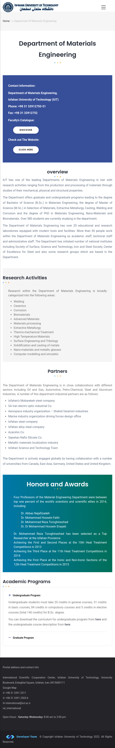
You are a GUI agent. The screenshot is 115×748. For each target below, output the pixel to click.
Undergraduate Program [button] (26, 595)
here (98, 619)
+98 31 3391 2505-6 (16, 698)
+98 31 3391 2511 (15, 692)
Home (6, 21)
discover (26, 129)
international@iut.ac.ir (17, 703)
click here (26, 149)
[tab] (57, 595)
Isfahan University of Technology (74, 736)
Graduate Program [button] (23, 637)
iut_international (12, 708)
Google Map (9, 687)
